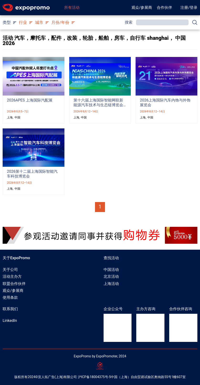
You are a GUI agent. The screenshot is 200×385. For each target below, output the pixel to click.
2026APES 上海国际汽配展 (30, 100)
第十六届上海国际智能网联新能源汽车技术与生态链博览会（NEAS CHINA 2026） (98, 105)
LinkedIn (10, 320)
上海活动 (111, 283)
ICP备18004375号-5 (96, 377)
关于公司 (10, 269)
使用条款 (10, 297)
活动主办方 (12, 276)
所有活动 (71, 7)
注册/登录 (188, 7)
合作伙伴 (164, 7)
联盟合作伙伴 (14, 283)
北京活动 (111, 276)
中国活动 (111, 269)
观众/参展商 (142, 7)
